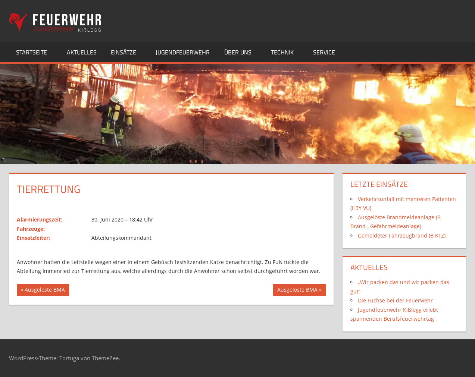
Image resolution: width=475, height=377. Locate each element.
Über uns (242, 52)
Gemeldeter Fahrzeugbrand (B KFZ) (402, 235)
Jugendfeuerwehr (183, 52)
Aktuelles (82, 52)
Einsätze (127, 52)
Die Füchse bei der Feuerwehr (395, 300)
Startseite (35, 52)
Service (328, 52)
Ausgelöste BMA (44, 290)
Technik (286, 52)
